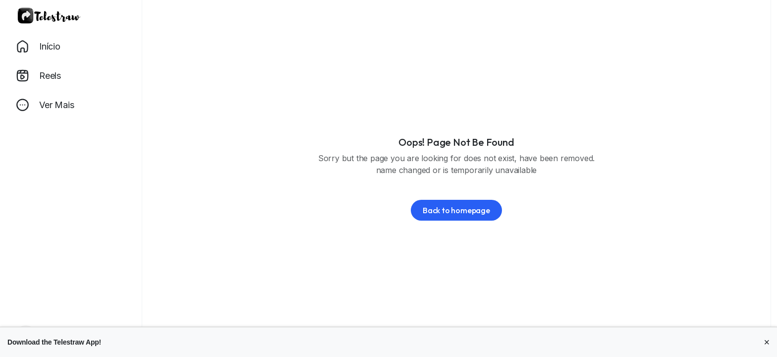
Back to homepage (456, 210)
